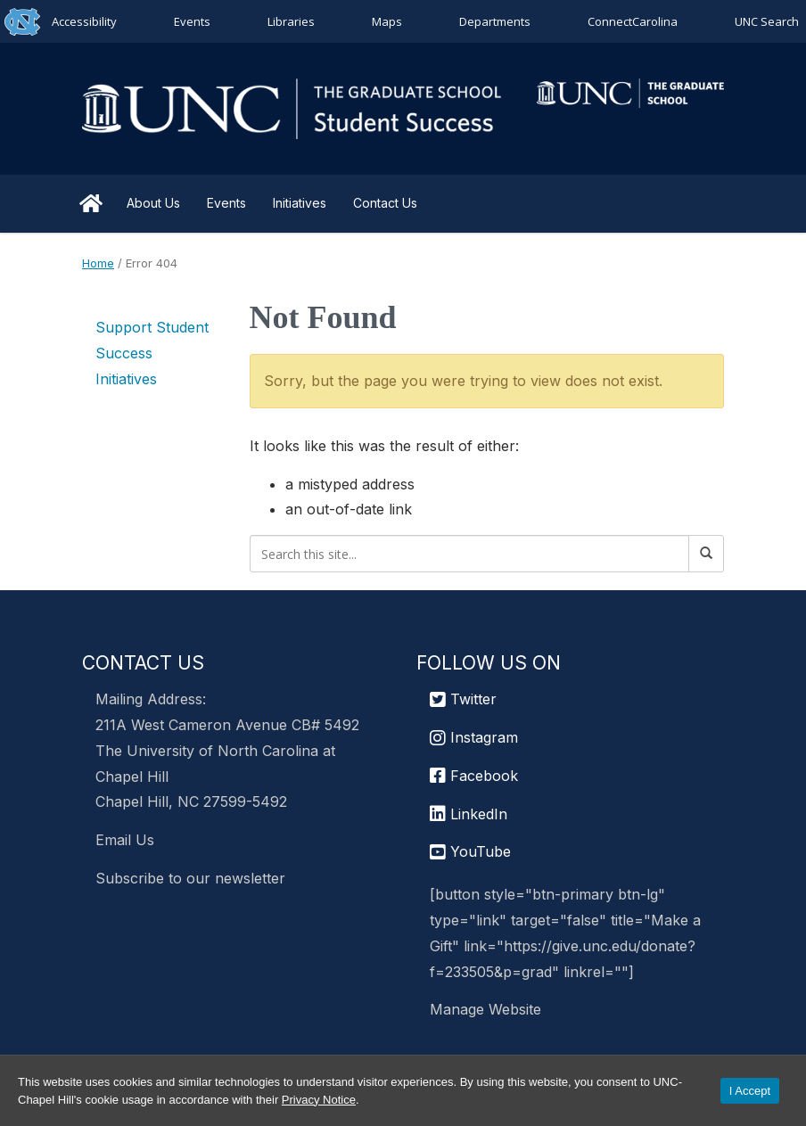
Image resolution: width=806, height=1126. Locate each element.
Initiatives (299, 202)
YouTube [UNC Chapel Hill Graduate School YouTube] (470, 851)
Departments (494, 21)
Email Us (124, 840)
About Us (153, 202)
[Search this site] (470, 553)
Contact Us (385, 202)
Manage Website (485, 1009)
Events (192, 21)
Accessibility (84, 21)
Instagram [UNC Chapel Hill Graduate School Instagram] (474, 737)
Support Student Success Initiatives (152, 353)
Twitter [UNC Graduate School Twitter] (463, 699)
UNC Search (767, 21)
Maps (387, 21)
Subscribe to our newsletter (190, 878)
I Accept (749, 1090)
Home (91, 203)
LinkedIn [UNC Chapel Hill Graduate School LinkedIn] (468, 814)
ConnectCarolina (633, 21)
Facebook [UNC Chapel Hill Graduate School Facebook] (474, 776)
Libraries (291, 21)
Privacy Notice (319, 1099)
